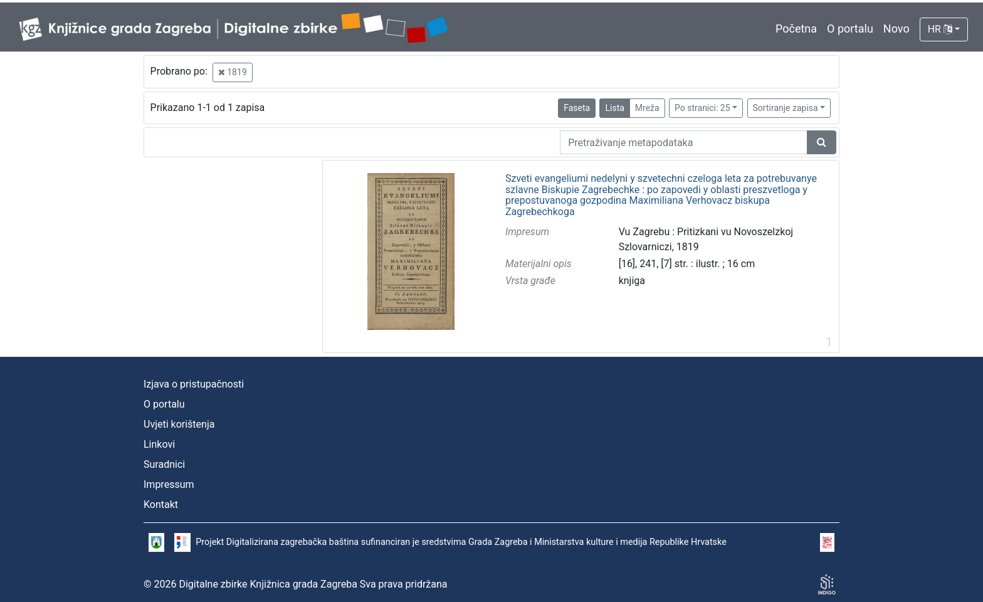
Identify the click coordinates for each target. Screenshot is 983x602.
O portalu (850, 28)
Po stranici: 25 (702, 108)
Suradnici (164, 464)
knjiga (632, 281)
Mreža (647, 108)
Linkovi (159, 444)
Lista (614, 108)
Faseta (577, 108)
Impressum (169, 484)
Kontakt (161, 504)
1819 (232, 72)
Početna (796, 28)
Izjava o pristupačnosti (194, 384)
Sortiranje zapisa (785, 108)
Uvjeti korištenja (179, 424)
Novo (896, 28)
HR (940, 29)
